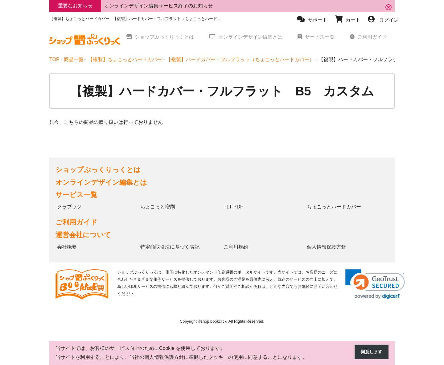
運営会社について (83, 235)
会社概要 (67, 247)
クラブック (69, 206)
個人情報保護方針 (326, 247)
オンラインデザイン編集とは (101, 182)
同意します (370, 352)
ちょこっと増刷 (157, 206)
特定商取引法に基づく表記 (169, 247)
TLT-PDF (233, 206)
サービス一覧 (76, 195)
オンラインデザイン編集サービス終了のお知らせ (158, 5)
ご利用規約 (236, 247)
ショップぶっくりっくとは (98, 170)
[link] (375, 284)
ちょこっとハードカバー (334, 206)
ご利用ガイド (76, 222)
